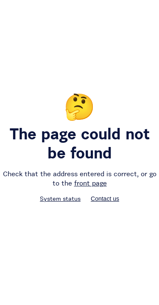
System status (60, 198)
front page (90, 183)
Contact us (105, 198)
